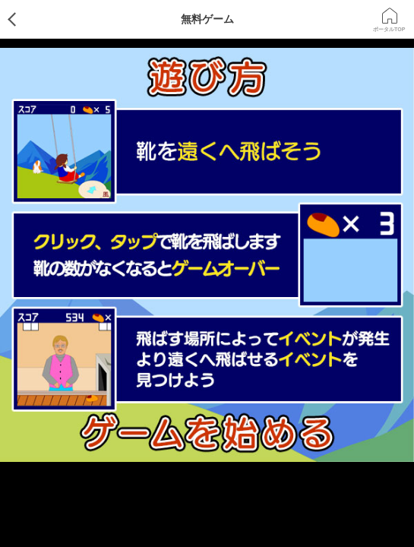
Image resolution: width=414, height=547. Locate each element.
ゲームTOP (24, 19)
